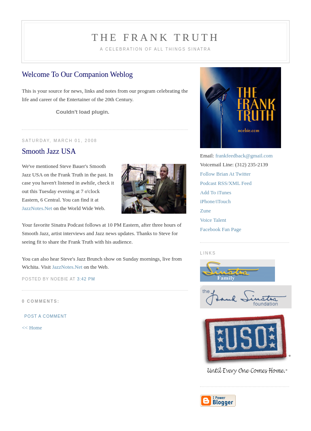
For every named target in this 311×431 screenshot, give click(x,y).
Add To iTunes (215, 192)
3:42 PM (86, 279)
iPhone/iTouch (215, 201)
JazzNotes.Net (37, 208)
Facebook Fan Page (220, 229)
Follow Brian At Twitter (225, 174)
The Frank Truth (155, 37)
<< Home (32, 328)
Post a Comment (45, 316)
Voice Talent (213, 220)
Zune (205, 211)
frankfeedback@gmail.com (244, 156)
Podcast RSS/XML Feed (225, 183)
